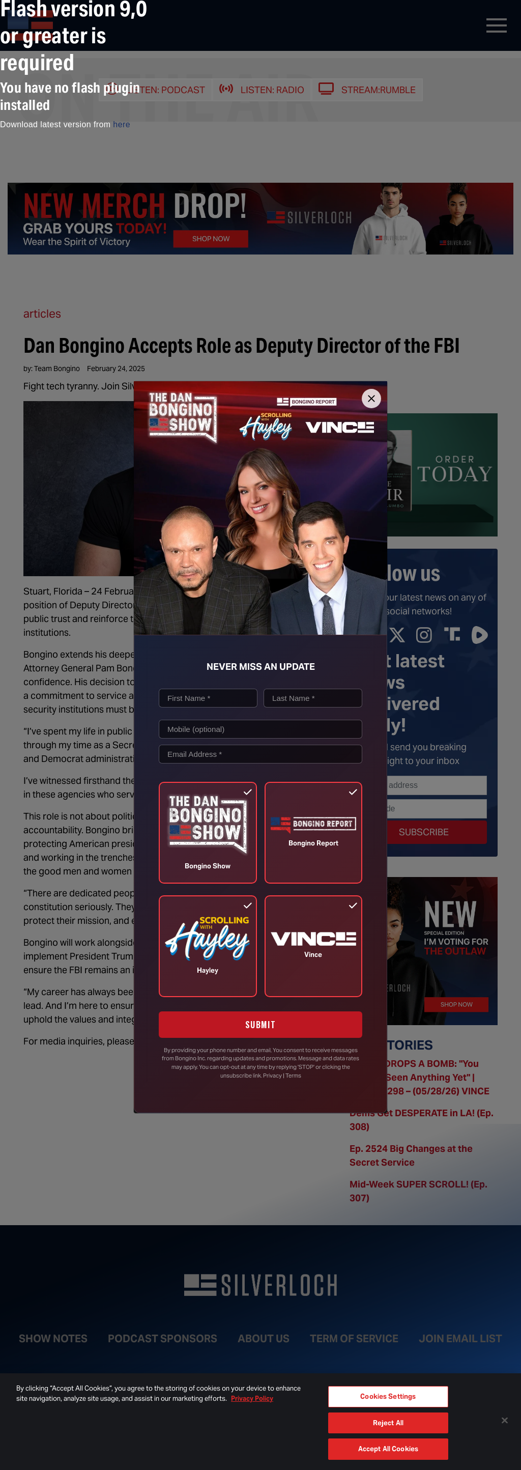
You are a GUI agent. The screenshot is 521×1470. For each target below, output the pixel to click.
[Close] (371, 398)
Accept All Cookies (388, 1449)
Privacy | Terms (282, 1075)
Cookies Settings (388, 1396)
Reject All (388, 1423)
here (121, 124)
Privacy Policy (252, 1398)
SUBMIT (260, 1025)
